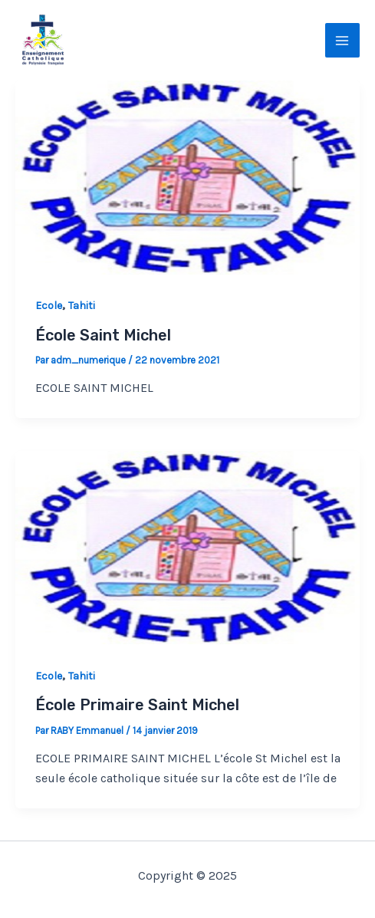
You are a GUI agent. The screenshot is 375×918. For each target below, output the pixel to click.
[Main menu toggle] (342, 40)
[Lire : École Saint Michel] (187, 175)
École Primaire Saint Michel (137, 705)
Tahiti (81, 305)
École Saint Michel (103, 335)
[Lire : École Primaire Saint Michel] (187, 546)
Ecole (48, 305)
